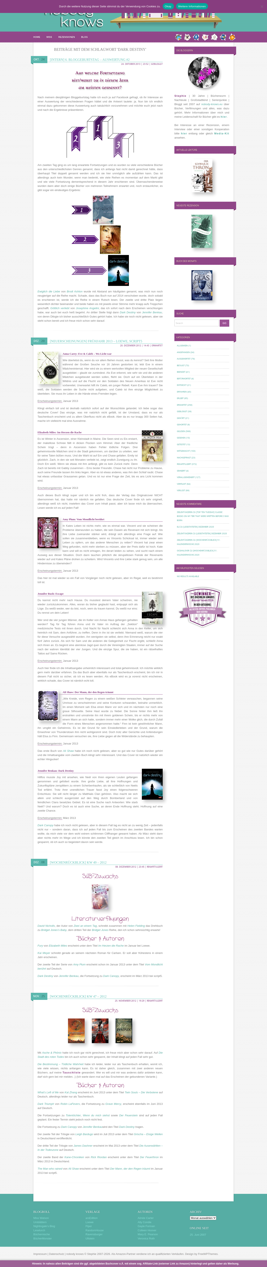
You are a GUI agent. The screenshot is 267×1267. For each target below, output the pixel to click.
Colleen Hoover (147, 1230)
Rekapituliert (155, 866)
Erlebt (180, 398)
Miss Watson (41, 1218)
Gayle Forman (146, 1226)
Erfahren (182, 392)
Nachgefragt (184, 457)
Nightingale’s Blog (44, 1226)
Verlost (181, 490)
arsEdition (92, 1218)
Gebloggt (157, 64)
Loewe (89, 1222)
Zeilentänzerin (185, 512)
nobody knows (75, 1254)
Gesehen (181, 438)
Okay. (168, 6)
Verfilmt (181, 484)
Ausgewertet (183, 359)
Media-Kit (221, 133)
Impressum (40, 1254)
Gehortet (182, 424)
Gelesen (181, 431)
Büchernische (41, 1234)
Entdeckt (181, 385)
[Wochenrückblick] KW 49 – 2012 (78, 862)
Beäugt (181, 365)
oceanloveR (183, 550)
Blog (84, 37)
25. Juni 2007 (198, 1234)
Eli (178, 527)
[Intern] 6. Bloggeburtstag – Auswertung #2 (90, 59)
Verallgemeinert (186, 477)
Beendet (181, 372)
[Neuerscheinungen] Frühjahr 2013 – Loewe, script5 (96, 341)
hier (224, 116)
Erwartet (157, 345)
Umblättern (40, 1222)
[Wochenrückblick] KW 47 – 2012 (78, 996)
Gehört (181, 418)
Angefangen (183, 352)
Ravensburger (94, 1234)
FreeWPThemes (208, 1254)
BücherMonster (42, 1238)
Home (36, 37)
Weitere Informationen (192, 6)
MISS (49, 37)
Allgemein (182, 345)
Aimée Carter (146, 1218)
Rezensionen (66, 37)
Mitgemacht (183, 451)
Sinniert (181, 471)
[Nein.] (262, 6)
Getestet (181, 444)
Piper (89, 1226)
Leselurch (39, 1230)
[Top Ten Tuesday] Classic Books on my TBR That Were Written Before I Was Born (203, 516)
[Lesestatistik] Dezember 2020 (198, 527)
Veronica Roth (146, 1238)
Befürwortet (184, 378)
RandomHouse (95, 1230)
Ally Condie (144, 1222)
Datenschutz (56, 1254)
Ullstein (90, 1238)
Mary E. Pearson (148, 1234)
